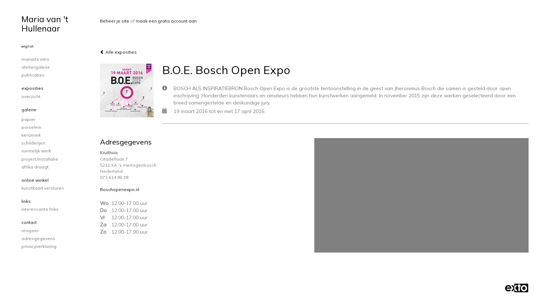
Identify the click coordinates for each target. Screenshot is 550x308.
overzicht (30, 96)
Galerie (28, 109)
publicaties (33, 75)
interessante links (40, 209)
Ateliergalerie (35, 67)
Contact (29, 222)
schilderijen (33, 143)
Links (26, 201)
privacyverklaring (38, 246)
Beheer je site (114, 21)
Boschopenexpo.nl (119, 189)
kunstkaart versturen (42, 188)
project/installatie (39, 159)
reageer (30, 230)
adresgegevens (38, 238)
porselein (31, 127)
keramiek (31, 135)
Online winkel (35, 180)
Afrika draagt (35, 167)
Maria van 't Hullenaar (45, 24)
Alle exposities (118, 52)
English (27, 46)
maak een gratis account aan (166, 21)
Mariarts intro (35, 59)
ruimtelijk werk (36, 150)
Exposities (32, 88)
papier (28, 119)
